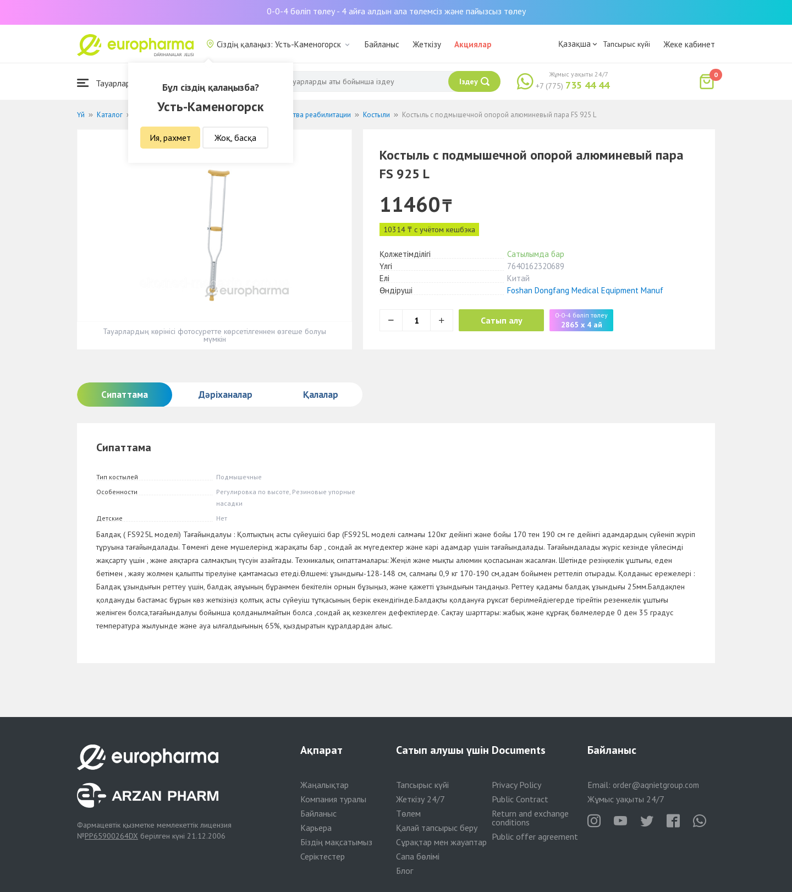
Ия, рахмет (170, 137)
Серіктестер (322, 856)
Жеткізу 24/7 (420, 799)
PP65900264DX (111, 836)
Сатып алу (501, 320)
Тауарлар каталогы (122, 83)
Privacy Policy (516, 784)
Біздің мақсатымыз (336, 841)
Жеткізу (427, 44)
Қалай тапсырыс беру (436, 827)
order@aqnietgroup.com (656, 785)
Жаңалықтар (324, 784)
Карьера (316, 827)
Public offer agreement (535, 836)
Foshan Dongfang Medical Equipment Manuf (585, 290)
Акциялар (473, 44)
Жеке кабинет (689, 44)
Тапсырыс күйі (626, 44)
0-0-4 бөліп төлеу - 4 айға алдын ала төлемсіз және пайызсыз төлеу (396, 11)
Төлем (408, 813)
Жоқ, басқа (235, 137)
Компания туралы (333, 799)
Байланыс (382, 44)
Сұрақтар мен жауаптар (441, 841)
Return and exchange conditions (530, 818)
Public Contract (520, 799)
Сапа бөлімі (417, 856)
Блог (404, 870)
